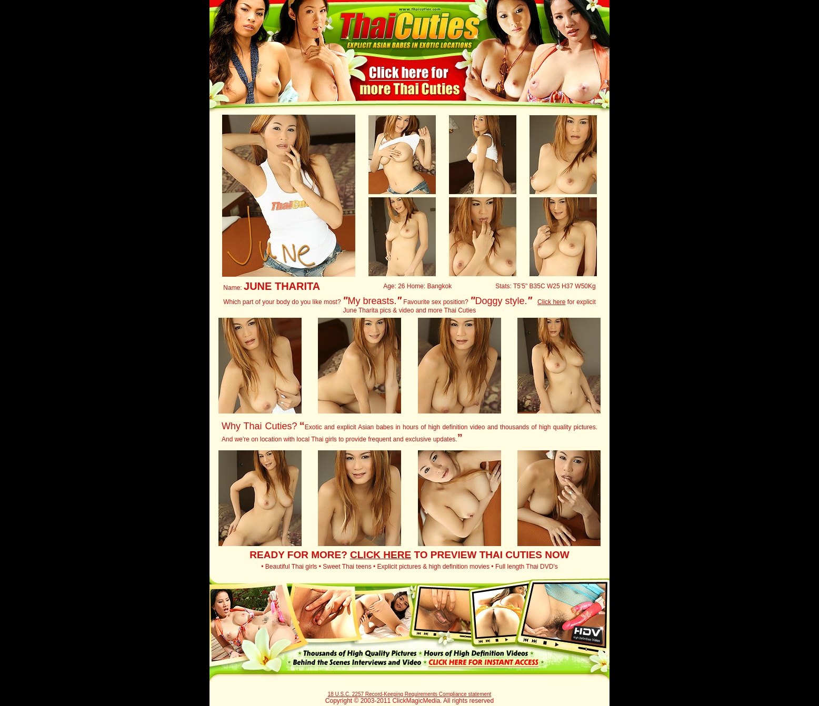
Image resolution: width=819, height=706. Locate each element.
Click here (551, 302)
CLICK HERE (380, 554)
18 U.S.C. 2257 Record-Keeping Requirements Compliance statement (410, 694)
